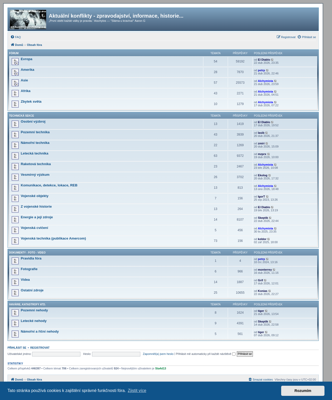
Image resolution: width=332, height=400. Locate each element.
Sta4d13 (160, 368)
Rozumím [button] (302, 391)
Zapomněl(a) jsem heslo (158, 353)
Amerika (27, 70)
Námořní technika (35, 143)
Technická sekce (21, 115)
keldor (262, 239)
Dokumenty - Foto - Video (27, 252)
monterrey (265, 269)
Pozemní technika (35, 132)
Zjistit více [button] (137, 390)
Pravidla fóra (31, 258)
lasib (261, 132)
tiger (261, 310)
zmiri (261, 143)
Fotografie (29, 269)
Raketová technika (36, 164)
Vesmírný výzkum (35, 175)
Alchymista (265, 80)
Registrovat (40, 347)
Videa (25, 280)
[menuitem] (15, 37)
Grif (260, 280)
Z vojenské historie (36, 206)
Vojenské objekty (35, 196)
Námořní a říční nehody (40, 331)
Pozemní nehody (34, 310)
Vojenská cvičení (34, 228)
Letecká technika (34, 153)
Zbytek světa (31, 101)
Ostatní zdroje (32, 290)
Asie (24, 80)
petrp (261, 70)
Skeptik (263, 217)
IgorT (261, 196)
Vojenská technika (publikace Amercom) (53, 238)
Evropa (26, 59)
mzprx (262, 154)
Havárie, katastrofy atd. (27, 304)
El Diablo (264, 59)
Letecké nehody (34, 321)
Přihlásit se (17, 347)
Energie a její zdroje (37, 217)
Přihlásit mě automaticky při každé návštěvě (206, 353)
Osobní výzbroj (33, 121)
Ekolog (262, 175)
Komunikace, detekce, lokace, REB (49, 185)
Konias (262, 290)
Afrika (25, 91)
